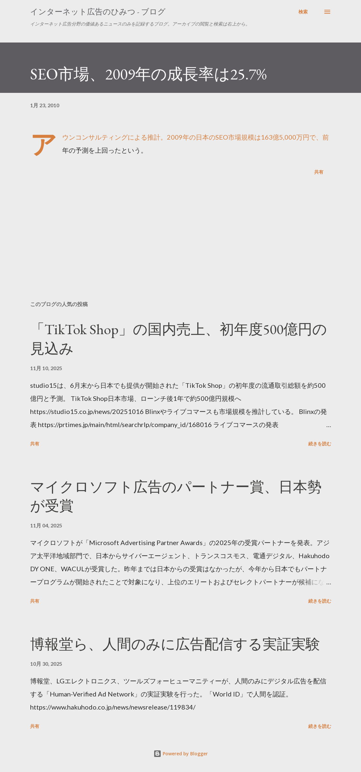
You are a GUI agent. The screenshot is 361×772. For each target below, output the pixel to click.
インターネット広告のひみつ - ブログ (98, 12)
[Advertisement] (180, 244)
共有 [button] (318, 172)
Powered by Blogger (180, 753)
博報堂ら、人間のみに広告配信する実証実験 (175, 644)
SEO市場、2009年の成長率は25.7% (148, 74)
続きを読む (319, 443)
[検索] (303, 12)
